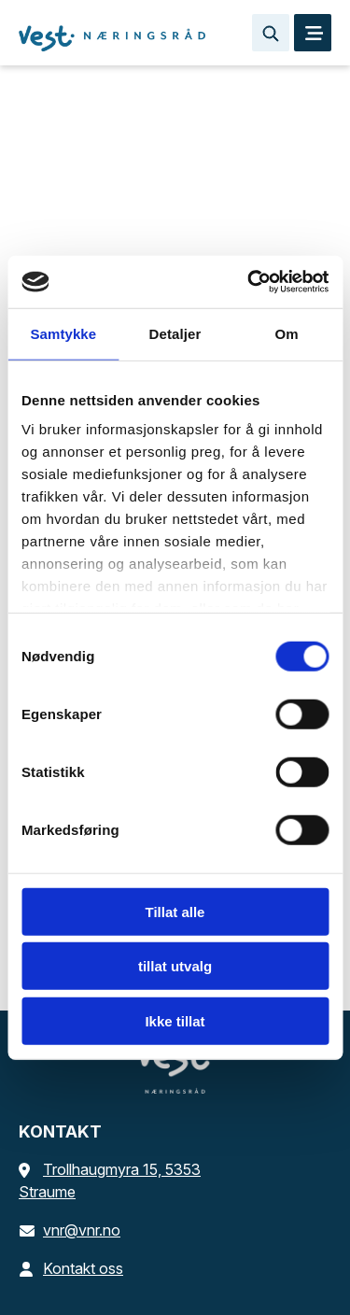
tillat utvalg (175, 966)
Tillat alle (175, 911)
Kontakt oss (71, 1268)
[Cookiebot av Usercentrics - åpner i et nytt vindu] (249, 282)
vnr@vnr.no (69, 1230)
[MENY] (312, 32)
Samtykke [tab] (63, 333)
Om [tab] (287, 333)
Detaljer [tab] (175, 333)
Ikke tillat (174, 1020)
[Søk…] (270, 32)
